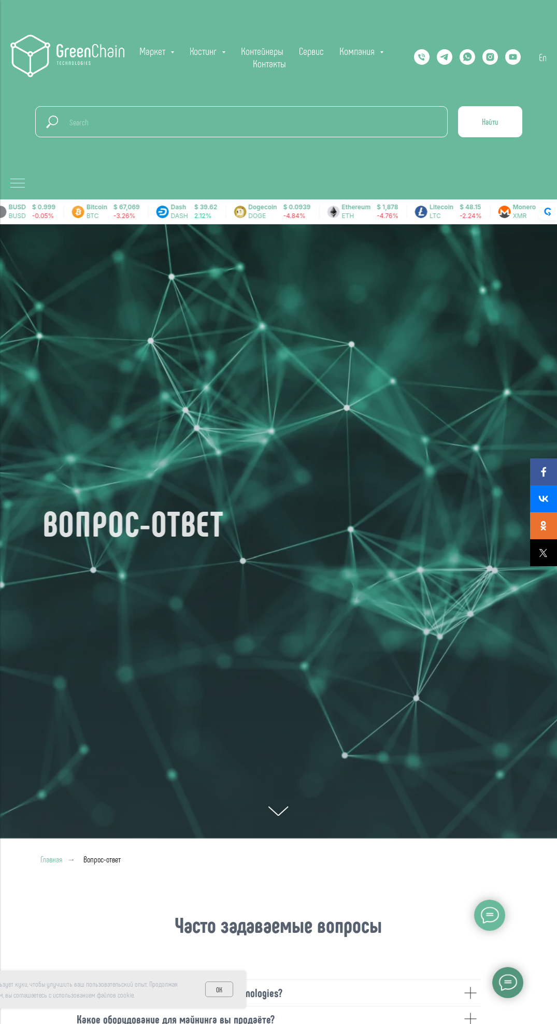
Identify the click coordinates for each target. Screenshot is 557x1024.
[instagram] (490, 57)
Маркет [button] (153, 51)
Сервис (311, 51)
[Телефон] (422, 57)
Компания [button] (358, 51)
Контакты (269, 63)
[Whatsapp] (467, 57)
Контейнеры (262, 51)
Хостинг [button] (204, 51)
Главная (51, 859)
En (543, 57)
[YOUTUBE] (513, 57)
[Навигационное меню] (17, 184)
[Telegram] (444, 57)
